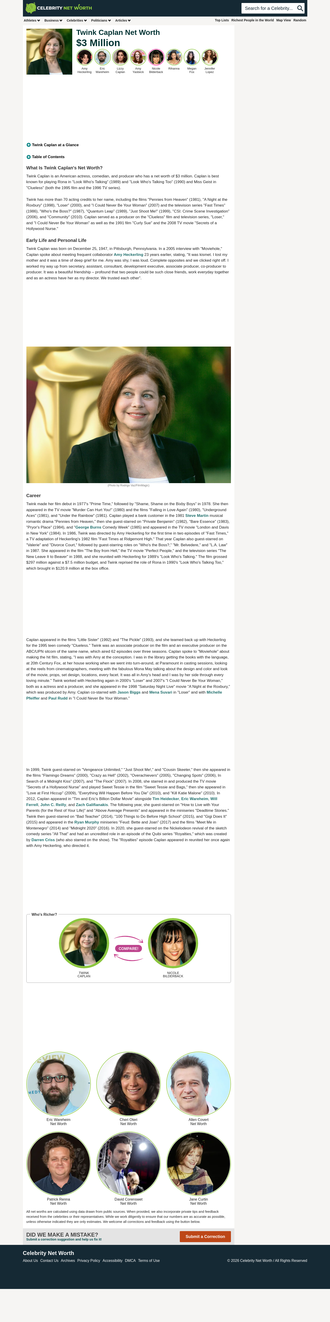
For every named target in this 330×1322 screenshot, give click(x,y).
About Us (30, 1261)
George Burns (88, 527)
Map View (283, 20)
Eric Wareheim (194, 799)
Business (53, 20)
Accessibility (112, 1261)
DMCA (130, 1261)
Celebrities (77, 20)
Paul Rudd (58, 698)
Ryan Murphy (86, 822)
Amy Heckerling (128, 254)
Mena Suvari (160, 692)
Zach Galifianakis (92, 805)
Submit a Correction (205, 1236)
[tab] (128, 145)
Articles (123, 20)
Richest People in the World (252, 20)
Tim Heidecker (166, 799)
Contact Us (49, 1261)
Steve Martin (196, 515)
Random (300, 20)
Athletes (32, 20)
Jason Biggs (129, 692)
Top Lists (222, 20)
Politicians (101, 20)
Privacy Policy (88, 1261)
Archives (68, 1261)
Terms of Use (149, 1261)
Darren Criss (43, 840)
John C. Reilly (53, 805)
